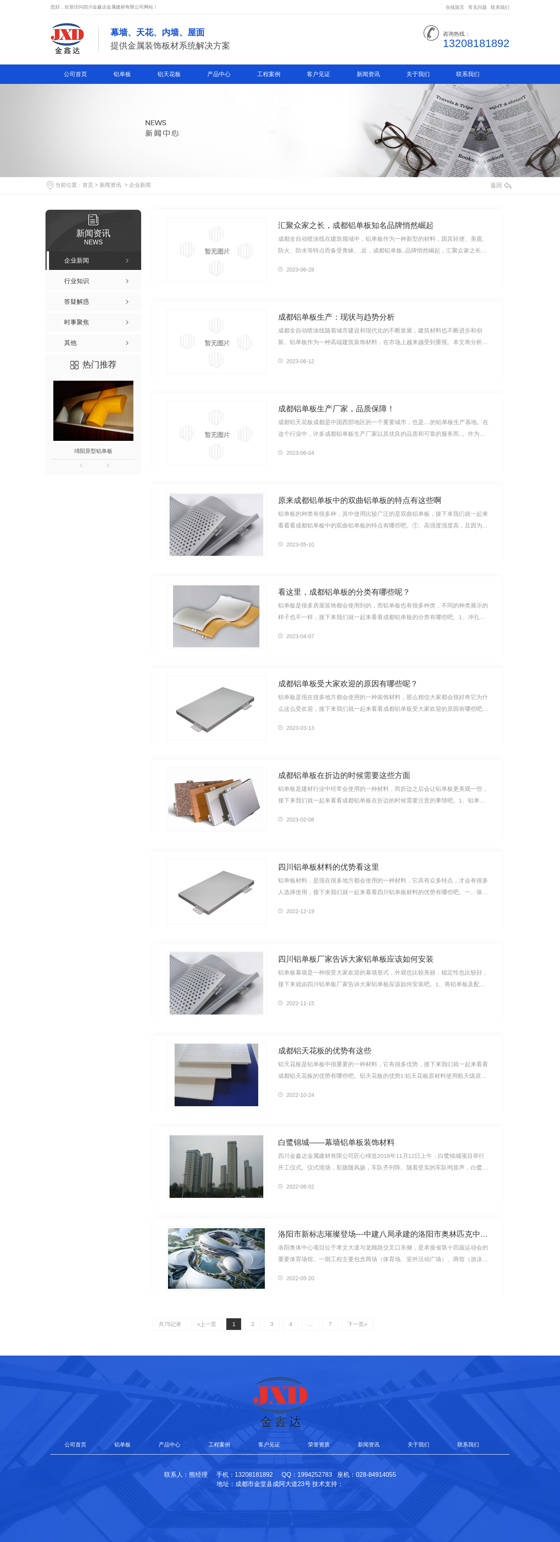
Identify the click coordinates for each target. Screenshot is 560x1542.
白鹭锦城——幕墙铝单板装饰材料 (336, 1142)
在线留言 (455, 7)
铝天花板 (169, 74)
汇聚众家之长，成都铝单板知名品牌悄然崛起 (356, 225)
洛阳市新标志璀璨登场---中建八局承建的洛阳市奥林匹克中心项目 (383, 1234)
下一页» (357, 1324)
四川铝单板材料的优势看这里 (328, 867)
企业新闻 (140, 185)
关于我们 (418, 74)
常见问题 (477, 7)
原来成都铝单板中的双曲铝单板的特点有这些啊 (359, 500)
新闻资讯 (368, 74)
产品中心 (219, 74)
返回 (500, 185)
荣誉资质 (319, 1444)
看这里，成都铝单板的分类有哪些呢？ (344, 592)
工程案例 (268, 74)
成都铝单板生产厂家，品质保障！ (336, 408)
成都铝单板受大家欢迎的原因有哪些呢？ (348, 683)
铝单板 (122, 74)
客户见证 (318, 74)
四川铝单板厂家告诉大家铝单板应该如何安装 (356, 959)
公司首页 (75, 74)
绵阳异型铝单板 (93, 451)
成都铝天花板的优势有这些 (324, 1050)
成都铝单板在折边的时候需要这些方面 (344, 775)
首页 (87, 185)
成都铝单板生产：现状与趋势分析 (336, 317)
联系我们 (500, 7)
